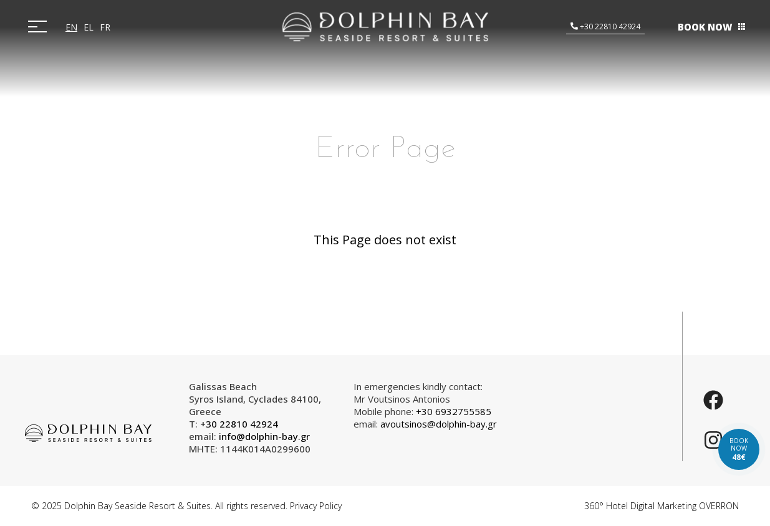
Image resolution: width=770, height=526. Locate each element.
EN (71, 27)
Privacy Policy (316, 506)
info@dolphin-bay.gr (264, 436)
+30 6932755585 (453, 411)
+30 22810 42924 (609, 26)
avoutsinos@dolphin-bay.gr (438, 424)
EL (89, 27)
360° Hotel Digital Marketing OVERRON (661, 506)
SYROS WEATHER (596, 427)
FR (105, 27)
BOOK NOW (705, 27)
